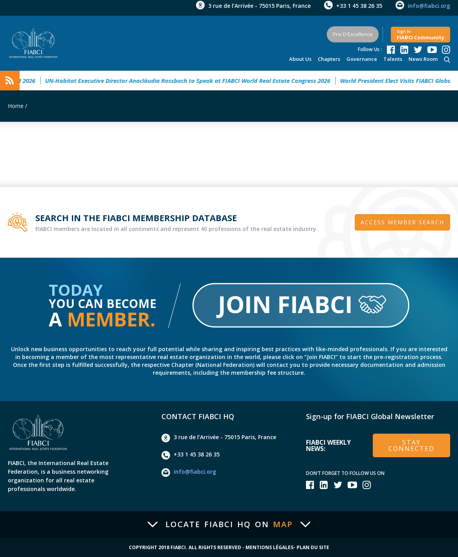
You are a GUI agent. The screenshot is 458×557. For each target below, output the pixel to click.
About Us (300, 58)
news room (423, 58)
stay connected (411, 445)
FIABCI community (420, 35)
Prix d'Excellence (353, 34)
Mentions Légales (269, 547)
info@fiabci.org (429, 5)
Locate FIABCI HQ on (229, 524)
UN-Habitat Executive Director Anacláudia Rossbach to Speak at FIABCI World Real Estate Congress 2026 (190, 80)
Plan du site (313, 547)
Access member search (402, 222)
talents (392, 58)
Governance (361, 58)
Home (16, 106)
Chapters (329, 58)
